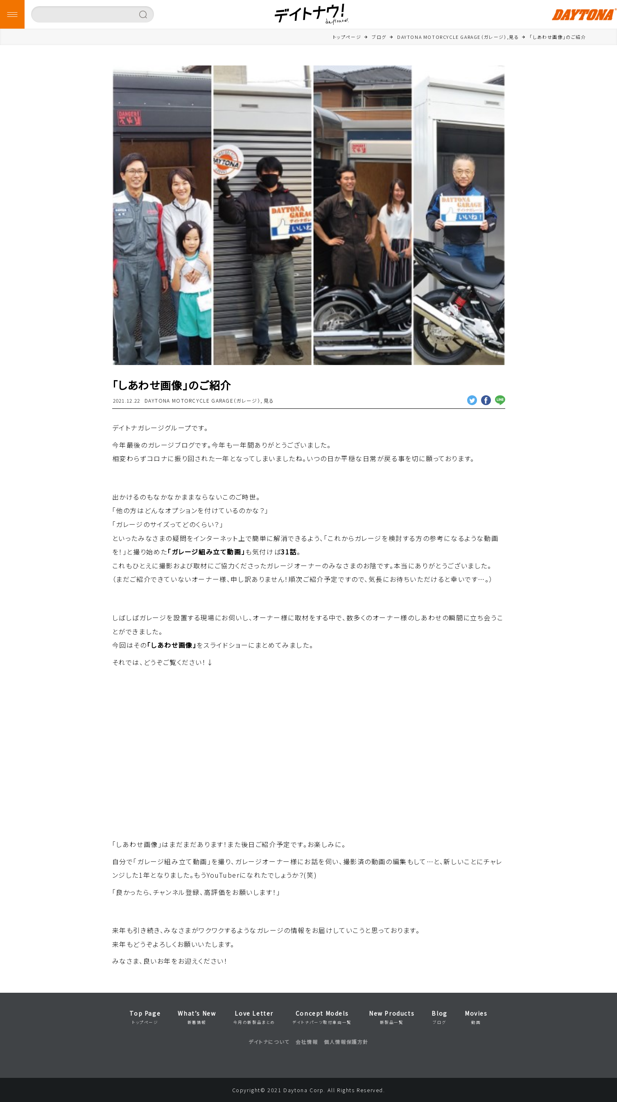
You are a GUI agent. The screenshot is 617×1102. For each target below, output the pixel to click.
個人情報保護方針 (346, 1041)
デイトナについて (269, 1041)
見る (269, 400)
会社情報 (307, 1041)
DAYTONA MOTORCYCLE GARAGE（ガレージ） (202, 400)
